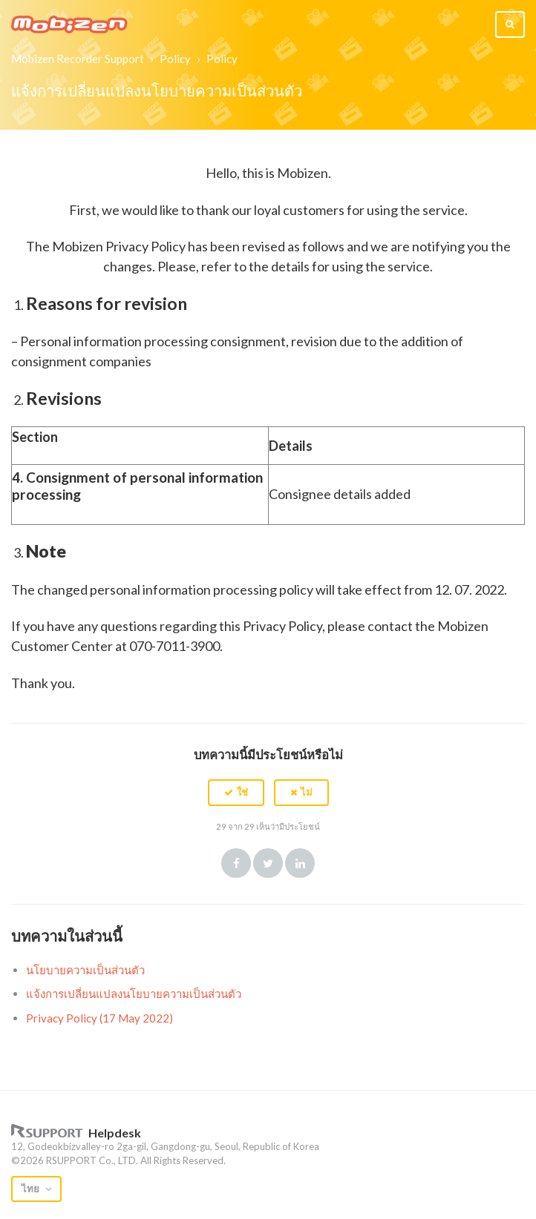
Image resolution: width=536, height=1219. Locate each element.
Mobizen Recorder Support (77, 58)
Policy (175, 58)
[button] (236, 792)
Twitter (268, 863)
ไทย (32, 1189)
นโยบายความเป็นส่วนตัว (85, 970)
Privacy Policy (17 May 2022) (99, 1018)
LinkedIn (300, 863)
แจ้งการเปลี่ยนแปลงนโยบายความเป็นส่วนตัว (133, 993)
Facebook (236, 863)
